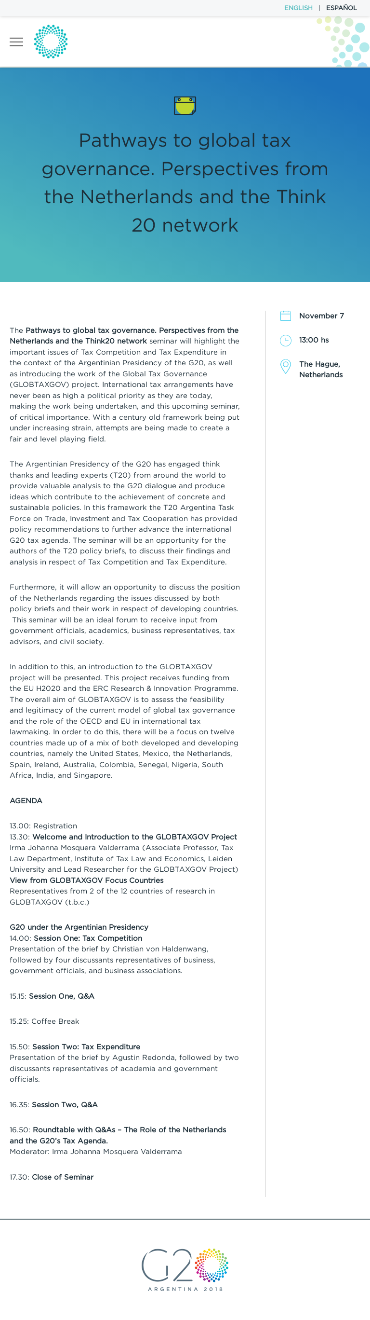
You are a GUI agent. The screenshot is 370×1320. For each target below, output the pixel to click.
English (298, 8)
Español (341, 8)
